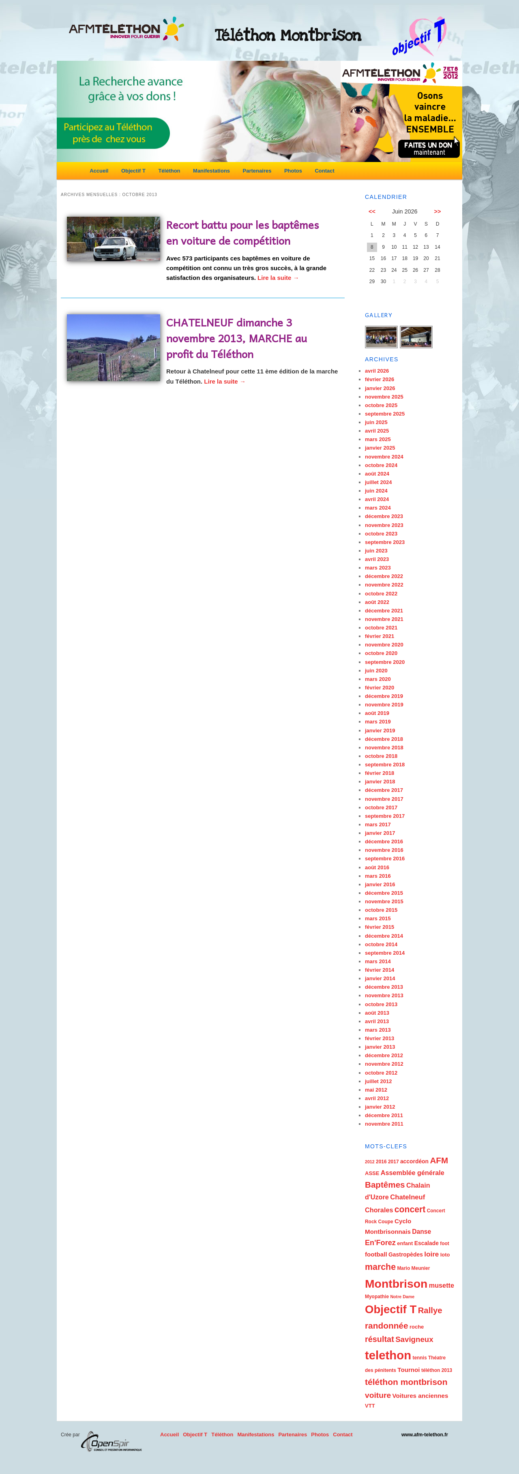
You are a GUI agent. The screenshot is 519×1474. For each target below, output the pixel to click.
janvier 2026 (380, 388)
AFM (439, 1160)
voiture (378, 1395)
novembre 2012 (384, 1064)
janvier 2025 (380, 448)
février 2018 (379, 773)
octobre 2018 (381, 756)
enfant (405, 1243)
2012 (370, 1161)
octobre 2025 (381, 405)
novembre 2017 (384, 799)
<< (372, 211)
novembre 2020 (384, 645)
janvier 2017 (380, 833)
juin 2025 (376, 422)
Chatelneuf (407, 1197)
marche (380, 1267)
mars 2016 (378, 876)
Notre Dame (402, 1296)
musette (441, 1285)
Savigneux (414, 1339)
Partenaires (257, 171)
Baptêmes (385, 1184)
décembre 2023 (384, 516)
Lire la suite (278, 277)
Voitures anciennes (420, 1395)
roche (417, 1327)
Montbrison (396, 1283)
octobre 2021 (381, 628)
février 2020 (379, 688)
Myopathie (377, 1296)
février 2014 (379, 970)
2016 (381, 1162)
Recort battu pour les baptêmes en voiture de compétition (242, 232)
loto (445, 1255)
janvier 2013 (380, 1047)
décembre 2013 (384, 987)
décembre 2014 (384, 936)
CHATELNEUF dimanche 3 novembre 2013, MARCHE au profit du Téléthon (236, 338)
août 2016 (377, 867)
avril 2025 (377, 431)
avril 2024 (377, 499)
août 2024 (377, 474)
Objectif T (133, 171)
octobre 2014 (381, 944)
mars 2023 (378, 568)
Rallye (430, 1310)
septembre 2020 (385, 662)
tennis (419, 1358)
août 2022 (377, 602)
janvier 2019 (380, 730)
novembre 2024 (384, 457)
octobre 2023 (381, 534)
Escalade (426, 1243)
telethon (388, 1355)
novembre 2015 (384, 901)
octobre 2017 (381, 807)
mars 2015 (378, 918)
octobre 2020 (381, 653)
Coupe (385, 1221)
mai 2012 (376, 1090)
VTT (370, 1406)
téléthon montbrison (406, 1382)
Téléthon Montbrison (288, 36)
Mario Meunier (413, 1268)
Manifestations (211, 171)
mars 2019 (378, 722)
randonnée (386, 1325)
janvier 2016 (380, 884)
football (376, 1254)
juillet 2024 (378, 482)
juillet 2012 (378, 1081)
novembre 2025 (384, 397)
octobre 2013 (381, 1004)
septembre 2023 (385, 542)
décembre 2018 (384, 739)
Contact (324, 171)
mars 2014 (378, 961)
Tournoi (408, 1369)
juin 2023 (376, 551)
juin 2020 (376, 671)
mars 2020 (378, 679)
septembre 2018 (385, 765)
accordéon (414, 1161)
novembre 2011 (384, 1124)
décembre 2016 (384, 841)
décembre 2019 (384, 696)
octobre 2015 (381, 910)
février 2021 (379, 636)
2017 (393, 1162)
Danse (421, 1231)
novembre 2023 (384, 525)
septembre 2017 (385, 816)
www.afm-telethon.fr (424, 1435)
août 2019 (377, 713)
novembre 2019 (384, 705)
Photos (293, 171)
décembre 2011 (384, 1115)
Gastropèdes (405, 1254)
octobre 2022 (381, 594)
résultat (379, 1339)
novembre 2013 (384, 995)
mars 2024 (378, 508)
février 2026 (379, 379)
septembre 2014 (385, 953)
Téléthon (169, 171)
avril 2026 (377, 371)
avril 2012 (377, 1098)
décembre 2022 (384, 576)
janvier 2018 (380, 782)
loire (431, 1254)
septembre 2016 (385, 858)
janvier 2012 (380, 1107)
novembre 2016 (384, 850)
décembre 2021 (384, 611)
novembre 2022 (384, 585)
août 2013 (377, 1013)
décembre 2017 (384, 790)
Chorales (379, 1210)
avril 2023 (377, 559)
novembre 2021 (384, 619)
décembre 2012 (384, 1055)
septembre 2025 (385, 414)
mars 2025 (378, 439)
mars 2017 (378, 824)
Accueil (99, 171)
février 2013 (379, 1038)
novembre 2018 (384, 747)
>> (437, 211)
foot (444, 1243)
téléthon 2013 (436, 1370)
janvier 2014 (380, 978)
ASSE (372, 1173)
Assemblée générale (412, 1172)
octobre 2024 (381, 465)
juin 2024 (376, 491)
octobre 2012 (381, 1073)
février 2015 (379, 927)
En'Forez (380, 1243)
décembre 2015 (384, 893)
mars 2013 (378, 1030)
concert (410, 1209)
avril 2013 (377, 1021)
